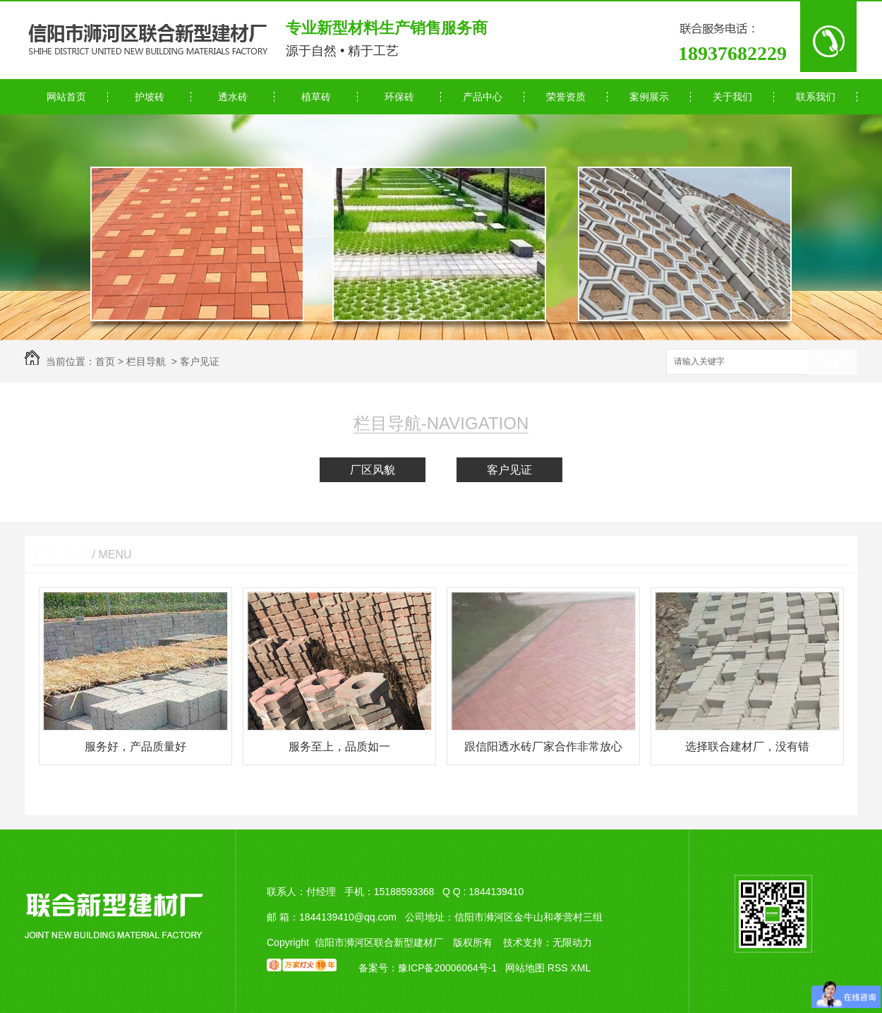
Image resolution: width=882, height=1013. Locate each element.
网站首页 (66, 97)
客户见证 (199, 361)
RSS (559, 967)
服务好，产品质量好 (135, 747)
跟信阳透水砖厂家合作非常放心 (543, 747)
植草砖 (316, 97)
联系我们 (815, 97)
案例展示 (649, 97)
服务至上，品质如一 (339, 747)
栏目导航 (146, 361)
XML (580, 967)
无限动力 (572, 942)
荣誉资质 (566, 97)
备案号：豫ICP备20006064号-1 (427, 967)
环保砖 (399, 97)
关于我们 (732, 97)
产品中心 (482, 97)
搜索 (832, 362)
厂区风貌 (372, 470)
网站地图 (525, 967)
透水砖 (233, 97)
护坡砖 (149, 97)
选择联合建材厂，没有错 (747, 747)
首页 (105, 361)
